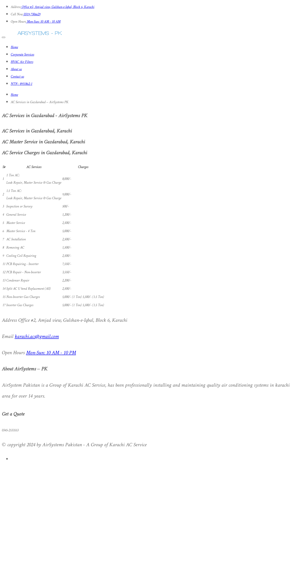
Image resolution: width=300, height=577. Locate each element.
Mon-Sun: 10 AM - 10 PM (51, 353)
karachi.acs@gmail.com (37, 336)
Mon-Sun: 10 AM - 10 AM (43, 22)
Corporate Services (22, 54)
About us (16, 69)
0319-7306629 (31, 14)
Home (14, 47)
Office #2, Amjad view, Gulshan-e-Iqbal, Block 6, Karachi (57, 7)
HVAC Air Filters (22, 62)
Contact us (17, 76)
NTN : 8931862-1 (21, 84)
